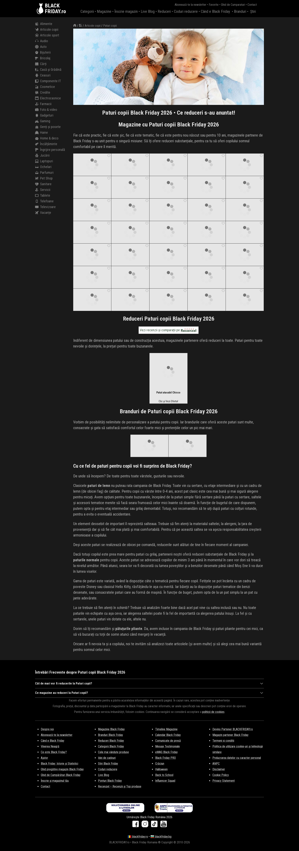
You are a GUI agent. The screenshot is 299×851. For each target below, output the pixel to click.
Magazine (104, 11)
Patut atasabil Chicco (168, 392)
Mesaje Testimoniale (167, 746)
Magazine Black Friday (111, 729)
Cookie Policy (220, 775)
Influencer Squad (165, 781)
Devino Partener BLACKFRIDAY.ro (232, 729)
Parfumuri (44, 172)
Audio (41, 41)
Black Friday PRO (165, 758)
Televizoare (45, 207)
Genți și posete (48, 127)
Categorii (87, 11)
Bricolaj (42, 58)
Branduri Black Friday (110, 735)
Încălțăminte (46, 144)
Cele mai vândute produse (113, 752)
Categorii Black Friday (111, 746)
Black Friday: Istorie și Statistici (59, 763)
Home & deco (46, 138)
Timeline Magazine (166, 729)
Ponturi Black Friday (110, 781)
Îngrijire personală (50, 150)
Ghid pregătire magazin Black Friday (62, 769)
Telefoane (44, 201)
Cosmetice (45, 87)
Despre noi (47, 729)
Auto (41, 47)
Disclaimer (218, 769)
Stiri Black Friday (108, 763)
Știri (253, 11)
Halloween (161, 769)
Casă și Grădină (48, 69)
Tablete (42, 195)
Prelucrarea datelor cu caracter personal (236, 758)
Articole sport (47, 35)
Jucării (42, 155)
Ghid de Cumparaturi (233, 4)
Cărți (41, 64)
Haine (41, 132)
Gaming (42, 121)
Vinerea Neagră (50, 746)
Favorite (214, 4)
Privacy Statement (223, 781)
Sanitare (43, 184)
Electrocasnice (48, 98)
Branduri (240, 11)
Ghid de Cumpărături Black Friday (60, 775)
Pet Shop (44, 178)
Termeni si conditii (223, 740)
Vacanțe (43, 213)
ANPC (216, 763)
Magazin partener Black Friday (230, 735)
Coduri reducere (186, 11)
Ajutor (44, 758)
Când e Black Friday (215, 11)
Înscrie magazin (126, 11)
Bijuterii (43, 52)
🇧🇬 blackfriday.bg (160, 836)
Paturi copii (110, 25)
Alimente (43, 24)
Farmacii (43, 104)
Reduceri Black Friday (111, 740)
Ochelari (43, 167)
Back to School (164, 775)
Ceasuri (43, 75)
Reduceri (164, 11)
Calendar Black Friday (168, 735)
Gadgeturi (44, 115)
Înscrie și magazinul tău (55, 781)
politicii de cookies (213, 712)
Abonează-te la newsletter (190, 4)
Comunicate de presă (168, 740)
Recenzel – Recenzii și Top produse (119, 786)
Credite (42, 92)
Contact (252, 4)
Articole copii (46, 29)
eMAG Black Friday (166, 752)
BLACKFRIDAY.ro (55, 8)
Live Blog (148, 11)
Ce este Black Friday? (54, 752)
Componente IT (48, 81)
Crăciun (159, 763)
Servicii (42, 190)
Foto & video (46, 110)
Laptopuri (44, 161)
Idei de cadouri (107, 758)
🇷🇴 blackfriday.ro (138, 836)
